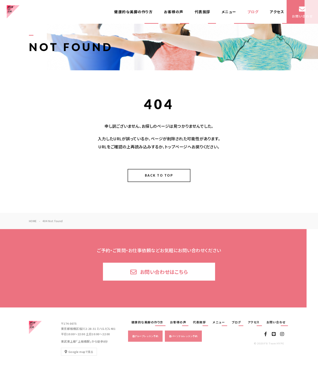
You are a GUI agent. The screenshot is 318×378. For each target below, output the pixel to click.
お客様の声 (173, 12)
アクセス (277, 12)
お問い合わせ (276, 322)
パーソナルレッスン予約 (184, 336)
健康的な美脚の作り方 (133, 12)
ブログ (253, 12)
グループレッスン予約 (146, 336)
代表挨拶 (202, 12)
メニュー (229, 12)
